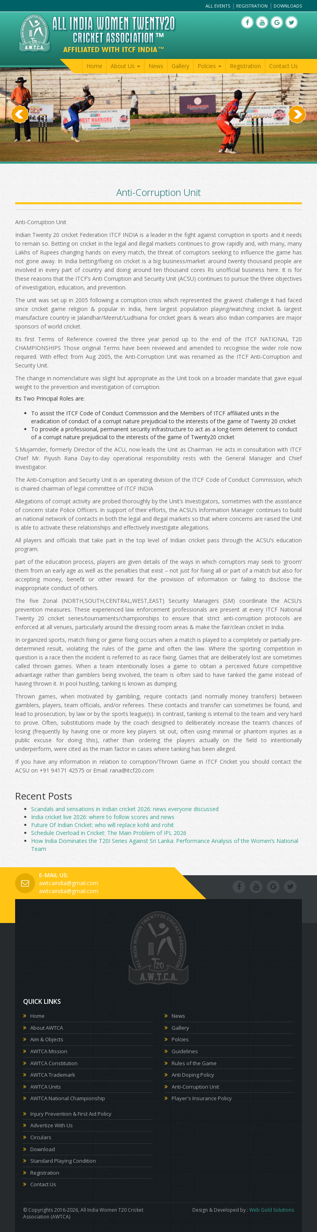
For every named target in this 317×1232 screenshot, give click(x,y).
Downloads (288, 6)
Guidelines (185, 1051)
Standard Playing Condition (63, 1160)
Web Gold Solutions (271, 1210)
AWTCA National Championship (67, 1098)
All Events (217, 6)
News (156, 66)
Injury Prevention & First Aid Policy (71, 1113)
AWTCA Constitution (54, 1063)
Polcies (180, 1039)
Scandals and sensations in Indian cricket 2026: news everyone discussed (125, 809)
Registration (252, 6)
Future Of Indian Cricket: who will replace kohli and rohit (102, 825)
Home (94, 66)
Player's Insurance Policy (202, 1098)
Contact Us (283, 66)
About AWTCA (46, 1027)
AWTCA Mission (48, 1051)
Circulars (40, 1137)
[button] (20, 137)
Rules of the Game (194, 1063)
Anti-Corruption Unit (195, 1086)
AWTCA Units (45, 1086)
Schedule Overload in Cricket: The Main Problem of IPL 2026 (108, 833)
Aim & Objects (46, 1039)
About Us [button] (125, 66)
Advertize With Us (51, 1125)
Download (42, 1149)
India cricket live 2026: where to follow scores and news (102, 817)
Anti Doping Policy (193, 1074)
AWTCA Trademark (52, 1074)
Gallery (180, 66)
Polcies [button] (209, 66)
